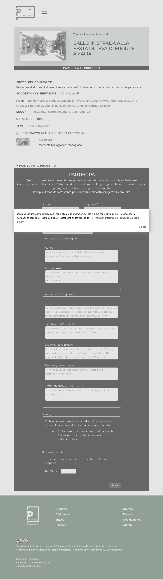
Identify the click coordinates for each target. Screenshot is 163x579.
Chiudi (142, 227)
